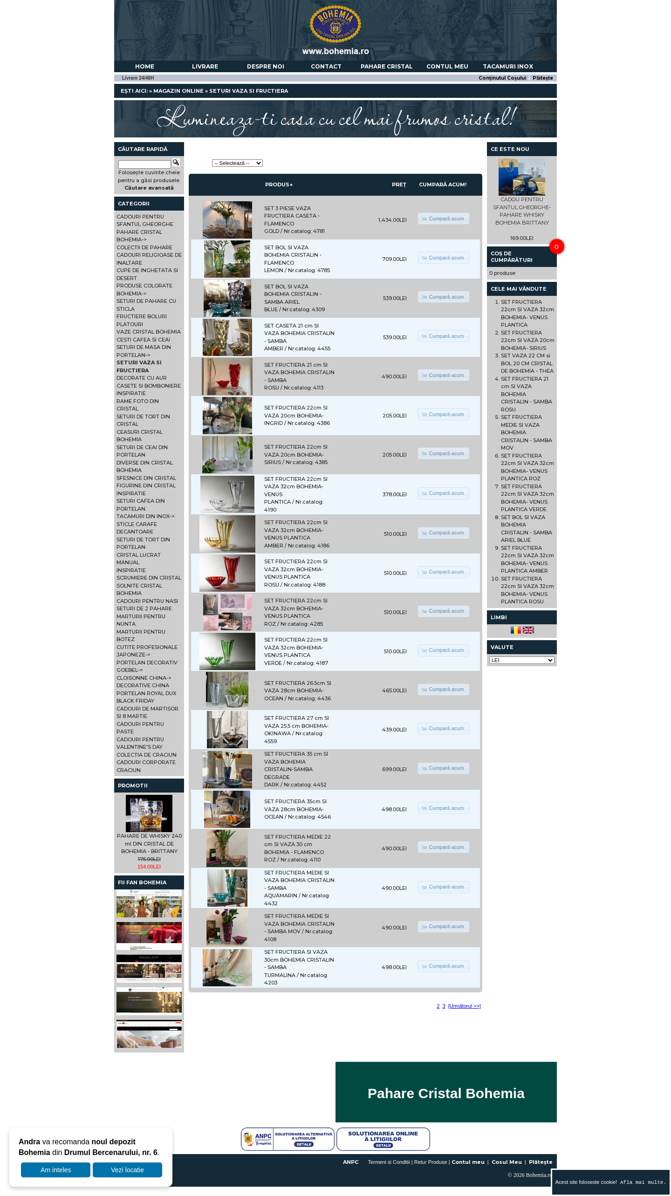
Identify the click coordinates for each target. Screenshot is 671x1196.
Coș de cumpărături (512, 256)
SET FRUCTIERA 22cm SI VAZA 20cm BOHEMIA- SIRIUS (296, 454)
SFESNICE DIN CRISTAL (146, 478)
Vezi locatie (127, 1170)
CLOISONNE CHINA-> (143, 678)
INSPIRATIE (131, 393)
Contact (326, 66)
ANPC (350, 1162)
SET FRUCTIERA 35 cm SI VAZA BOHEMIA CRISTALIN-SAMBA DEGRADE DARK (296, 769)
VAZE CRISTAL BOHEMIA (148, 331)
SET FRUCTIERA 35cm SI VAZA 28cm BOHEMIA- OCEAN (295, 809)
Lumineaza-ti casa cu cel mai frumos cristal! (335, 116)
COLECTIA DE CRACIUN (146, 755)
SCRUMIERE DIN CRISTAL (148, 577)
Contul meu (447, 66)
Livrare (205, 66)
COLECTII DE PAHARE (144, 247)
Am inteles (56, 1170)
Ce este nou (510, 149)
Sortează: (200, 163)
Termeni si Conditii (389, 1162)
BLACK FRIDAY (135, 700)
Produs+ (279, 184)
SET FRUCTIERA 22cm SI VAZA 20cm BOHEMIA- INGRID (296, 415)
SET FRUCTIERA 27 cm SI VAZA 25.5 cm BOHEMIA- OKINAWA (296, 726)
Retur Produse (430, 1162)
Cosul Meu (507, 1162)
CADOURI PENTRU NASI (147, 601)
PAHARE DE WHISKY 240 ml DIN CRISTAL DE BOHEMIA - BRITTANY (149, 843)
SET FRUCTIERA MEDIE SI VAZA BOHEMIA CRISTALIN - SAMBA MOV (299, 924)
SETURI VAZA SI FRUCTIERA (248, 91)
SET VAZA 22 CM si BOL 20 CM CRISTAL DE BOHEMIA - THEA (527, 363)
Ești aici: (134, 91)
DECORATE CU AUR (141, 378)
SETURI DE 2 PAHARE (144, 608)
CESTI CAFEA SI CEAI (143, 339)
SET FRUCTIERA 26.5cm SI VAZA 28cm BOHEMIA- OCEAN (297, 691)
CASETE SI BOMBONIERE (148, 386)
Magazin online (178, 91)
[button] (443, 218)
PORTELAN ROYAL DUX (146, 693)
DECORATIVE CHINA (142, 685)
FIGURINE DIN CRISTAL (146, 485)
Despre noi (265, 66)
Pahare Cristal (387, 66)
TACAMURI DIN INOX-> (145, 516)
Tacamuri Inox (508, 66)
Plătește (543, 78)
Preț (399, 184)
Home (144, 66)
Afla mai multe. (641, 1182)
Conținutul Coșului (502, 78)
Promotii (133, 785)
